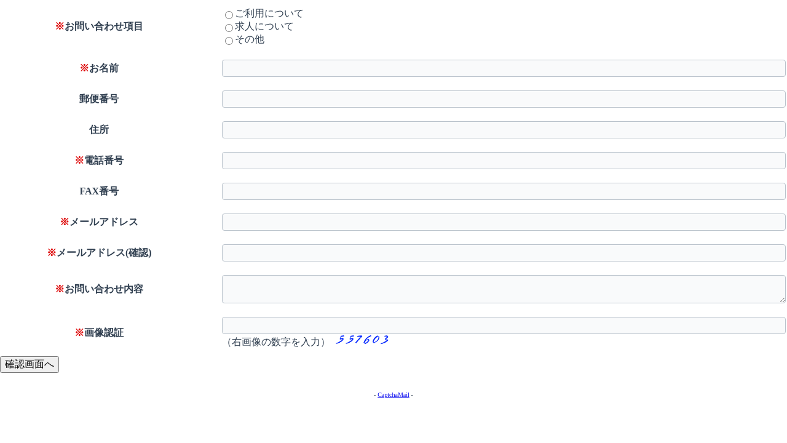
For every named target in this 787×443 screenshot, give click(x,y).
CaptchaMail (393, 394)
